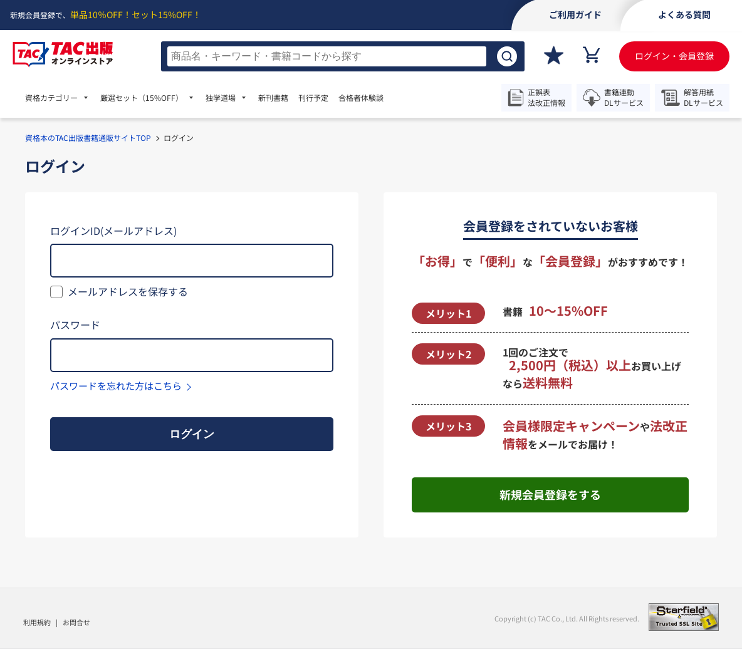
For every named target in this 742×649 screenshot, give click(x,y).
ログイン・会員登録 (674, 55)
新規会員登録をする (550, 494)
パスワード (75, 324)
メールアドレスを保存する (128, 291)
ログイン (191, 434)
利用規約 (37, 622)
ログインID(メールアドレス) (113, 230)
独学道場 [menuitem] (221, 97)
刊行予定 (313, 97)
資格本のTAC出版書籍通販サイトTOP (88, 137)
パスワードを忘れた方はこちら (116, 385)
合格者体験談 (361, 97)
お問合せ (76, 622)
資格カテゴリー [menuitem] (51, 97)
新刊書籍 (273, 97)
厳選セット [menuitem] (141, 97)
